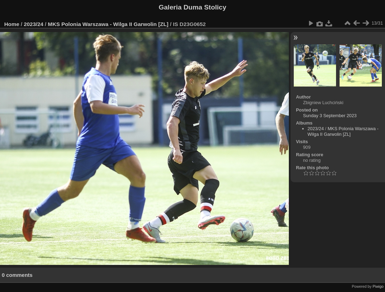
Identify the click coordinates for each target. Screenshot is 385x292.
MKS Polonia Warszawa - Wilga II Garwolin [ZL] (108, 24)
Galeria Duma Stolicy (192, 7)
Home (11, 24)
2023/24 (34, 24)
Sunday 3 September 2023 (329, 115)
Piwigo (378, 286)
